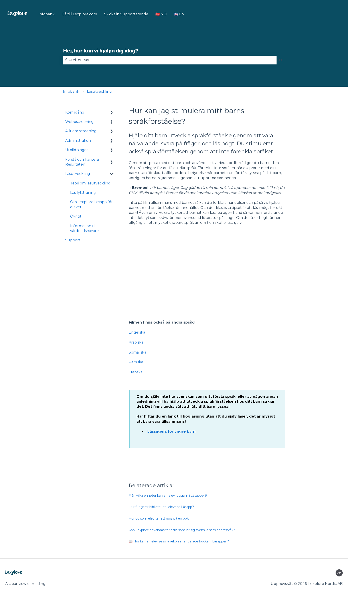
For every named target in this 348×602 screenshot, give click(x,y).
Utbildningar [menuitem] (76, 150)
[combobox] (170, 60)
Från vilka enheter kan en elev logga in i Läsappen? (168, 496)
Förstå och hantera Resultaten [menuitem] (82, 161)
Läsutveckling (99, 91)
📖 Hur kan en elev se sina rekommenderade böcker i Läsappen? (179, 541)
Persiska (136, 362)
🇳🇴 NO (161, 14)
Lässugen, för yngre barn (171, 431)
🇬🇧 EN (179, 14)
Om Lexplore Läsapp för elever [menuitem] (91, 204)
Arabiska (136, 342)
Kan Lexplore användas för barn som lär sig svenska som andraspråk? (182, 530)
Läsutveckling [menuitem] (77, 174)
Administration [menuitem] (78, 140)
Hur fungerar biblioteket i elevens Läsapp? (161, 507)
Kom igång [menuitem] (74, 112)
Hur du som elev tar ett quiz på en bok (159, 518)
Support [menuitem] (72, 240)
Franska (135, 372)
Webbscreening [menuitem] (79, 122)
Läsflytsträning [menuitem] (83, 192)
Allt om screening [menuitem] (81, 131)
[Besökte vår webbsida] (339, 572)
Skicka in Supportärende (126, 14)
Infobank (46, 14)
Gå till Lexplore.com (79, 14)
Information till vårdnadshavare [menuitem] (84, 228)
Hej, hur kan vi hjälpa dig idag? (100, 51)
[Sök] (281, 60)
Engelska (137, 332)
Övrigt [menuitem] (75, 216)
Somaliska (137, 352)
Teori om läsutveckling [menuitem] (90, 183)
